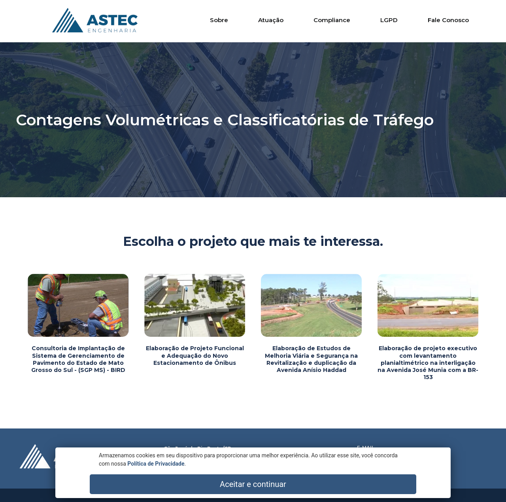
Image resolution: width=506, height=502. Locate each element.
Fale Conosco (448, 20)
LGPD (389, 20)
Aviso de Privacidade (380, 469)
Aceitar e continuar (407, 484)
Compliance (331, 20)
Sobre (219, 20)
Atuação (270, 20)
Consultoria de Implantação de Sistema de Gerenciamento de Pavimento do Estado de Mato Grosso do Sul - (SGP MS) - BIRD (78, 359)
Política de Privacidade (116, 488)
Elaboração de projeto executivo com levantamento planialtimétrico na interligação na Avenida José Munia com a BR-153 (428, 363)
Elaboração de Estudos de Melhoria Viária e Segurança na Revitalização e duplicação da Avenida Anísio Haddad (311, 359)
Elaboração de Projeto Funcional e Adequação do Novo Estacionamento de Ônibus (195, 355)
